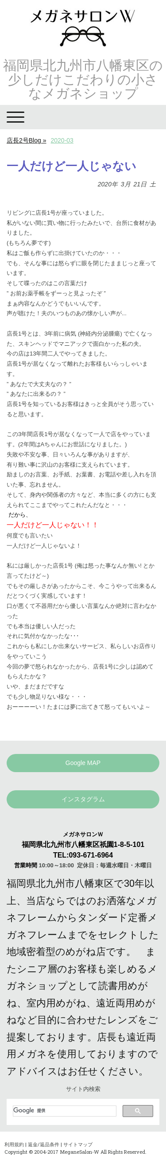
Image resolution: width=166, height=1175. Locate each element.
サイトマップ (78, 1144)
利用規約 (14, 1144)
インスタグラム (83, 799)
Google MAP (83, 762)
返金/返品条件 (43, 1144)
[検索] (63, 1111)
